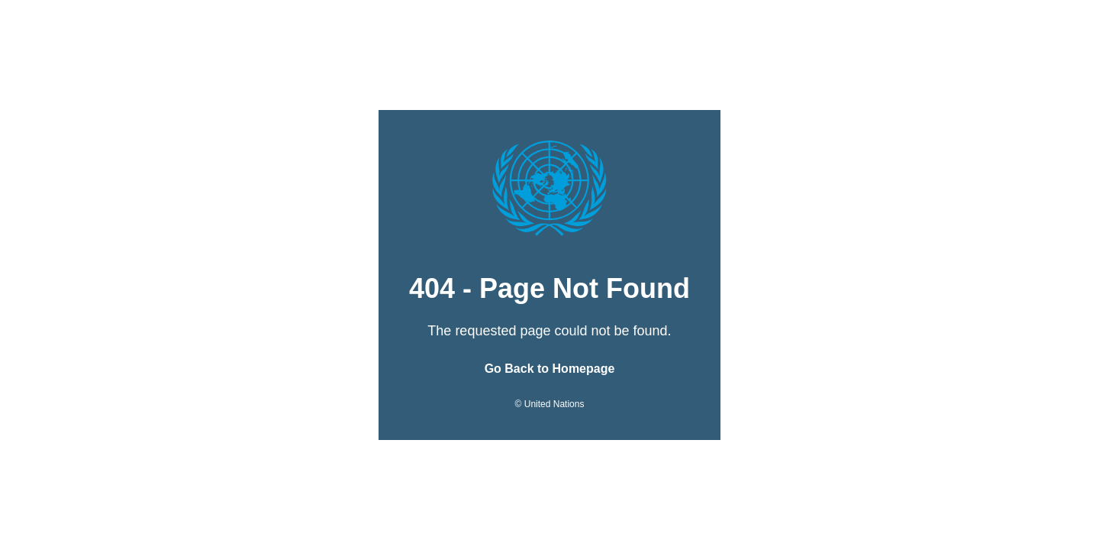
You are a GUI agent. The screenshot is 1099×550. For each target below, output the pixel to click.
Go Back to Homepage (550, 368)
